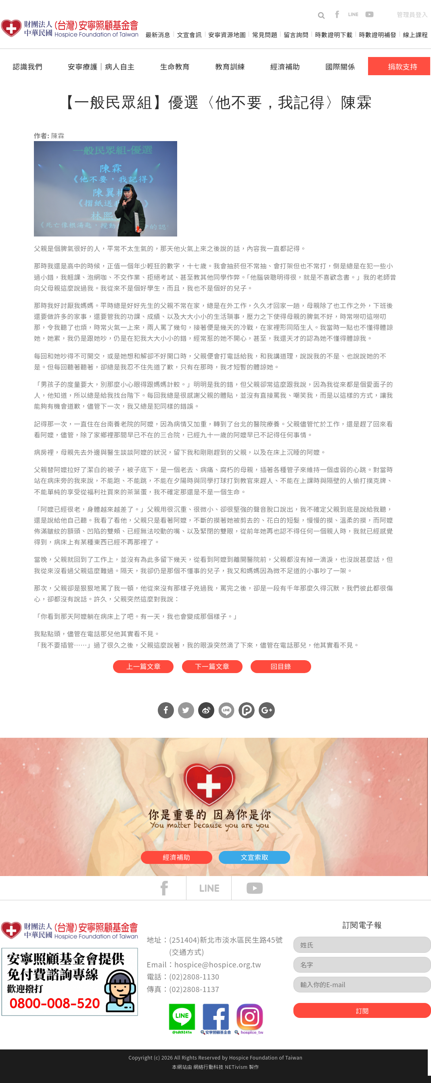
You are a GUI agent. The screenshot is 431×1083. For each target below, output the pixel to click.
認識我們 (27, 66)
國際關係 (340, 66)
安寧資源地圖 (227, 34)
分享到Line (226, 717)
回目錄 (297, 669)
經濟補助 (285, 66)
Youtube (261, 895)
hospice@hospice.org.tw (217, 971)
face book (170, 895)
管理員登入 (412, 14)
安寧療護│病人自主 (101, 66)
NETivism (236, 1073)
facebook (337, 14)
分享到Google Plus (267, 717)
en (386, 14)
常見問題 (264, 34)
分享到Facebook (166, 717)
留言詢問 (296, 34)
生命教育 (175, 66)
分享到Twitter (186, 717)
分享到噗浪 (247, 717)
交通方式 (187, 959)
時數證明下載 (334, 34)
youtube (369, 14)
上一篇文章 (124, 669)
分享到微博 (206, 717)
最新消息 (157, 34)
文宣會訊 (189, 34)
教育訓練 (230, 66)
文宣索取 (278, 861)
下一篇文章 (211, 669)
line (353, 14)
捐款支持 (403, 66)
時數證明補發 (378, 34)
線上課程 (415, 34)
